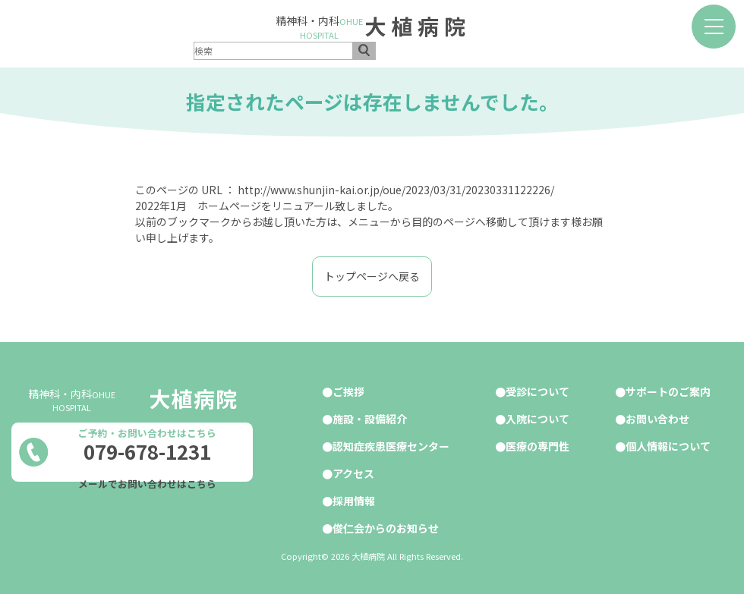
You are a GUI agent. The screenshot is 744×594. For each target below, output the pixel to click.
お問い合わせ (657, 418)
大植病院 (417, 26)
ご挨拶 (348, 391)
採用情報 (354, 500)
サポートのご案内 (668, 391)
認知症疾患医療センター (391, 446)
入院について (537, 418)
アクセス (353, 473)
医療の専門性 (537, 446)
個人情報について (668, 446)
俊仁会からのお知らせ (386, 528)
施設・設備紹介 (370, 418)
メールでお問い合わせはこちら (147, 484)
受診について (537, 391)
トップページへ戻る (372, 276)
